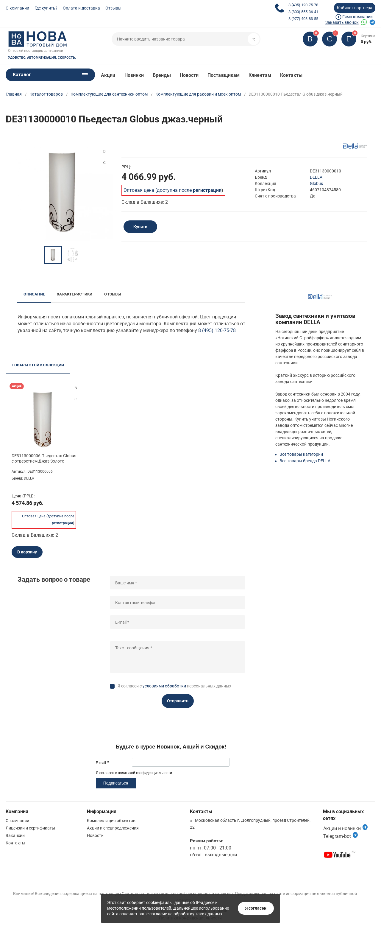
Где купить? (46, 8)
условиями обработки (164, 686)
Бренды (162, 75)
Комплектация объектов (111, 820)
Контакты (291, 75)
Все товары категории (301, 454)
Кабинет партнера (354, 7)
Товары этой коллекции (38, 365)
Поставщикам (223, 75)
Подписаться (115, 783)
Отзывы (113, 8)
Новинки (134, 75)
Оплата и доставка (81, 8)
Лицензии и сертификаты (30, 828)
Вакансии (15, 835)
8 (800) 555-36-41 (303, 12)
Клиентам (260, 75)
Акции (108, 75)
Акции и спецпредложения (113, 828)
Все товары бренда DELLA (304, 460)
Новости (189, 75)
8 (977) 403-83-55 (303, 18)
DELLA (316, 177)
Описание (34, 294)
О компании (17, 8)
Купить (140, 226)
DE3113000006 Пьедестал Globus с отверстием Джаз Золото (44, 458)
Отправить (177, 700)
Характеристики (74, 294)
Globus (316, 183)
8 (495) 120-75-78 (303, 5)
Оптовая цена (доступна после (172, 190)
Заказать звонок (342, 22)
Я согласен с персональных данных (174, 686)
